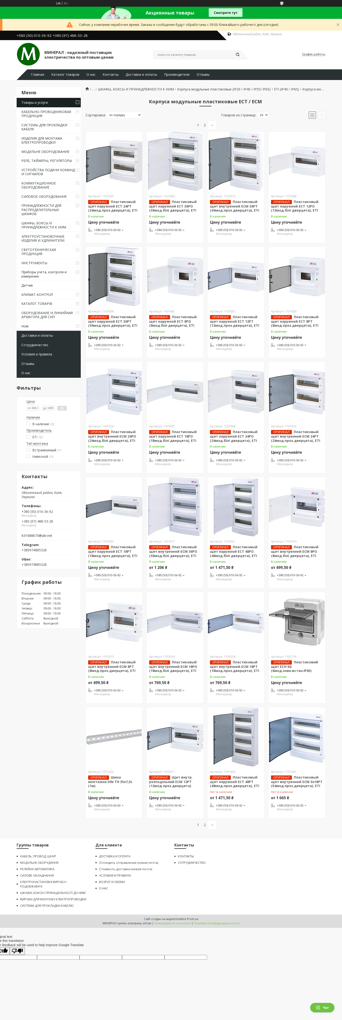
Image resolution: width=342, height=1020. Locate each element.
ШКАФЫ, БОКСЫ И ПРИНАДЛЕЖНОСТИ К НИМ (43, 225)
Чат (322, 1008)
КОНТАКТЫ (186, 856)
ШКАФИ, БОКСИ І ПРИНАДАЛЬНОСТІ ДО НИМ (53, 893)
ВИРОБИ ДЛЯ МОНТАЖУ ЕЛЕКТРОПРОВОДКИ (53, 899)
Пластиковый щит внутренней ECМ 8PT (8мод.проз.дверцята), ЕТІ (112, 666)
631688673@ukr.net (37, 536)
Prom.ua (192, 919)
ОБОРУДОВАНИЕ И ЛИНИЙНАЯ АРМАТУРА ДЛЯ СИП (47, 315)
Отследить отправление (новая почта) (128, 862)
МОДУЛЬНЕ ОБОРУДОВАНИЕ (45, 151)
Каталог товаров (65, 74)
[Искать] (237, 55)
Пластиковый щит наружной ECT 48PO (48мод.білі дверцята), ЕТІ (233, 551)
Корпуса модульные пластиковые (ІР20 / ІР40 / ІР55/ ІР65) (224, 89)
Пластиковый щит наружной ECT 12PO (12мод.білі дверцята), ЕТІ (294, 206)
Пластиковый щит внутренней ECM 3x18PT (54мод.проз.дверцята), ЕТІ (297, 781)
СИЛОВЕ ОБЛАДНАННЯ (37, 875)
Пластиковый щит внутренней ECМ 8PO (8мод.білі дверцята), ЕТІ (294, 551)
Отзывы (203, 74)
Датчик (27, 285)
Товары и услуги (34, 102)
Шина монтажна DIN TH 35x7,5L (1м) (110, 781)
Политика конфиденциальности (216, 923)
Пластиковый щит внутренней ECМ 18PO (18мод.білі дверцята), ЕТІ (173, 666)
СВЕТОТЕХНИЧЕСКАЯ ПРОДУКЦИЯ (38, 251)
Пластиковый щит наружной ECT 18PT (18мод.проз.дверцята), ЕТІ (112, 551)
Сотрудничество (34, 345)
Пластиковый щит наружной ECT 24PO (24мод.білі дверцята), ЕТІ (233, 436)
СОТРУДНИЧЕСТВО (192, 862)
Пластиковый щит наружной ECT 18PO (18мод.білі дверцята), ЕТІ (173, 436)
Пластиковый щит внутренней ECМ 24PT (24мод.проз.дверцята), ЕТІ (295, 436)
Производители (177, 74)
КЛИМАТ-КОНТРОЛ (37, 294)
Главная (37, 74)
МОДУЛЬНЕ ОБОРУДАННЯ (39, 862)
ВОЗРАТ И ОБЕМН (112, 882)
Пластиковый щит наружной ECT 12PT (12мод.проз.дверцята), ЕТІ (234, 321)
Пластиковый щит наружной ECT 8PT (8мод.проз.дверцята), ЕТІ (294, 321)
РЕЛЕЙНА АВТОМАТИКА (37, 869)
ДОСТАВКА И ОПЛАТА (114, 856)
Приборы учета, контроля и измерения (43, 274)
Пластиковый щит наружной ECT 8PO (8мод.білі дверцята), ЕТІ (173, 321)
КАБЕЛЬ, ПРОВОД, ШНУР (38, 856)
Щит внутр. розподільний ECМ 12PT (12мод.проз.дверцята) (171, 781)
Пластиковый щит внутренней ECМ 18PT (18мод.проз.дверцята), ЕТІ (234, 666)
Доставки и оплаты (141, 74)
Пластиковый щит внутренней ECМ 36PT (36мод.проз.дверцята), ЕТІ (234, 206)
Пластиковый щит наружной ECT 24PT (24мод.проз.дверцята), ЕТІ (112, 206)
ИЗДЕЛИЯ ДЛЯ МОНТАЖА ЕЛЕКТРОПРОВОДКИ (41, 140)
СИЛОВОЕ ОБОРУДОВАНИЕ (44, 196)
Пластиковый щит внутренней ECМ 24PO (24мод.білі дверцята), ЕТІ (112, 436)
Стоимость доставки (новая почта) (125, 869)
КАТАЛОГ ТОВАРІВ (36, 303)
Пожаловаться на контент (172, 923)
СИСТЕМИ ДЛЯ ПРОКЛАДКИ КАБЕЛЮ (47, 905)
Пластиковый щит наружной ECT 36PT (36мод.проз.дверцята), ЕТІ (112, 321)
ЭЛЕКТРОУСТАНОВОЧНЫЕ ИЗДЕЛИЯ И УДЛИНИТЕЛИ (42, 238)
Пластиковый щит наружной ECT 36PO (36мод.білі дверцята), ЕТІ (173, 206)
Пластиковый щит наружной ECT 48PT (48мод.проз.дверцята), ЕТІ (234, 781)
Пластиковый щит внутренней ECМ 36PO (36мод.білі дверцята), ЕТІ (173, 551)
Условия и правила (36, 354)
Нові (24, 326)
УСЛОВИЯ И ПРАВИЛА (115, 875)
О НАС (103, 888)
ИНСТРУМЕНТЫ (34, 263)
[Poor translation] (17, 951)
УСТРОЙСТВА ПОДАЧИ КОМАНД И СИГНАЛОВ (48, 172)
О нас (90, 74)
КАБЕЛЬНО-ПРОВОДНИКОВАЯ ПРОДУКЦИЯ (46, 113)
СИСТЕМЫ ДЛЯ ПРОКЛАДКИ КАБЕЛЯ (44, 127)
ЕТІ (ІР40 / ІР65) (286, 89)
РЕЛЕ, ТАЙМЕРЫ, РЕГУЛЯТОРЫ (46, 160)
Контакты (111, 74)
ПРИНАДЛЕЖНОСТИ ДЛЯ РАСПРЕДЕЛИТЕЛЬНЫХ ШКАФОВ (41, 209)
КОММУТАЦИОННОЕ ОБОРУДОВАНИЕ (38, 185)
